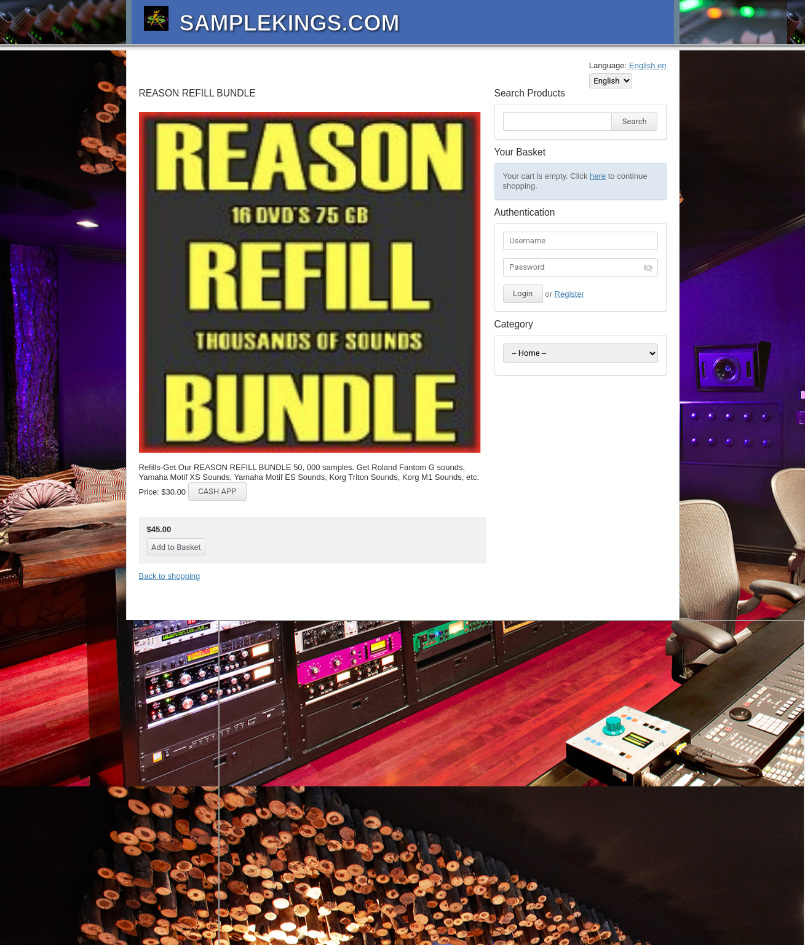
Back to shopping (169, 576)
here (598, 176)
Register (569, 293)
